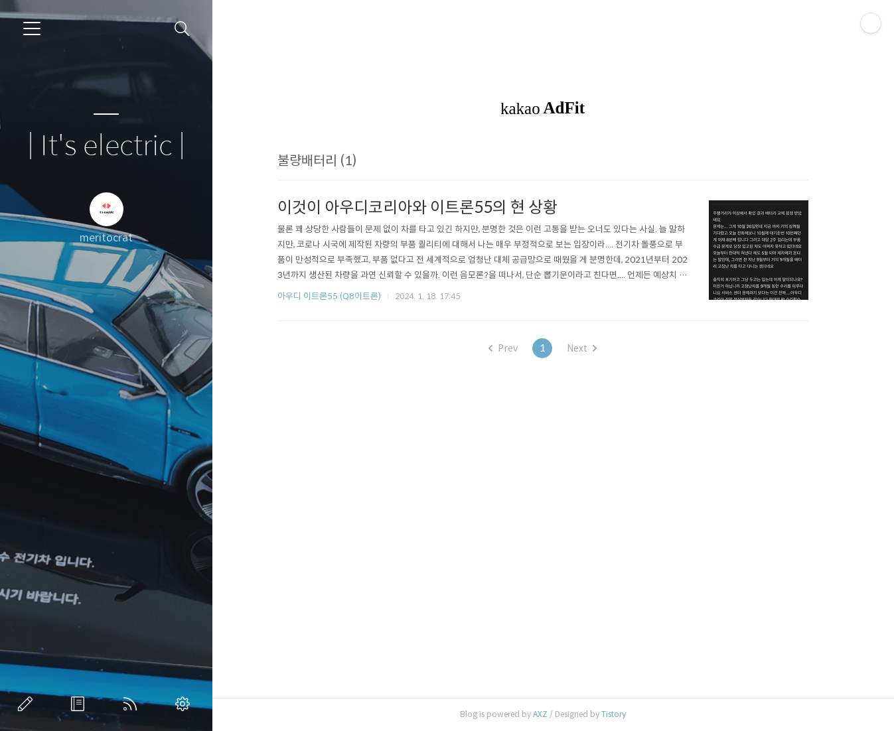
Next (589, 348)
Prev (510, 348)
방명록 (80, 704)
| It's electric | (106, 146)
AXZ (547, 714)
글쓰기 (28, 704)
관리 (185, 704)
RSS (133, 704)
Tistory (620, 714)
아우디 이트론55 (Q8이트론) (336, 296)
